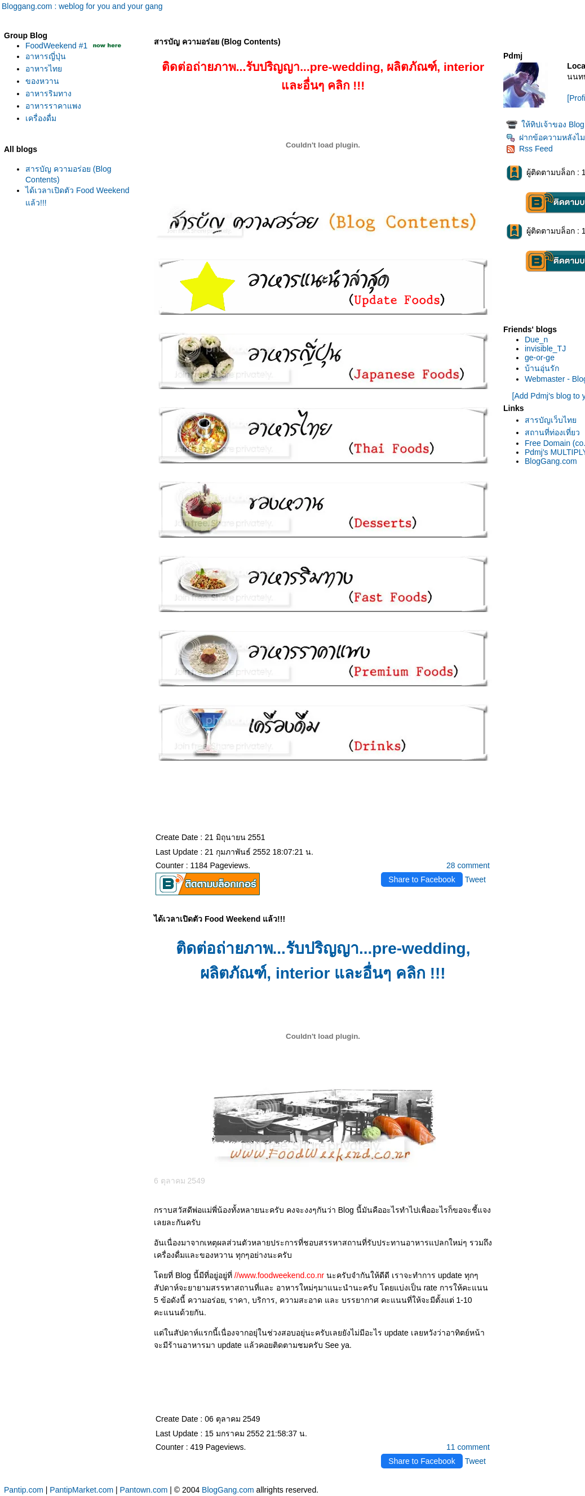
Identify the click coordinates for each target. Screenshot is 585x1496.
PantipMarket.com (81, 1489)
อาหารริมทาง (48, 93)
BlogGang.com (551, 461)
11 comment (468, 1447)
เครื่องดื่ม (40, 118)
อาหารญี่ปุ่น (45, 56)
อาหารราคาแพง (53, 105)
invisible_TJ (545, 348)
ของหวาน (42, 81)
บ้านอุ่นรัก (542, 368)
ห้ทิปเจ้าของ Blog (552, 124)
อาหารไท (43, 68)
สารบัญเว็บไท (551, 420)
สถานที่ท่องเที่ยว (552, 432)
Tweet (475, 879)
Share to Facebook (421, 879)
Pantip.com (23, 1489)
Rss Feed (529, 148)
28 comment (468, 865)
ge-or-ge (540, 357)
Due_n (536, 339)
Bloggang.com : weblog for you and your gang (82, 6)
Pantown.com (144, 1489)
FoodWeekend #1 (57, 45)
